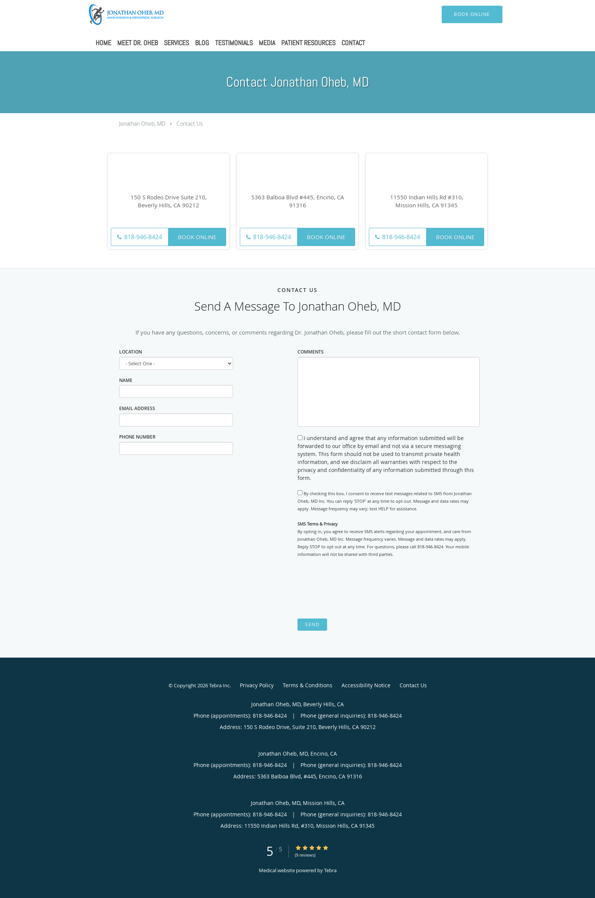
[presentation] (355, 588)
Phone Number (137, 437)
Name (125, 380)
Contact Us (189, 123)
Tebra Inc (219, 685)
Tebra (330, 870)
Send (312, 624)
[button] (472, 14)
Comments (311, 352)
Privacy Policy (257, 685)
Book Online (197, 237)
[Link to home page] (115, 14)
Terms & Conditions (307, 685)
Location (130, 352)
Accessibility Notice (366, 685)
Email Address (137, 408)
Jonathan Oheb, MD (142, 123)
